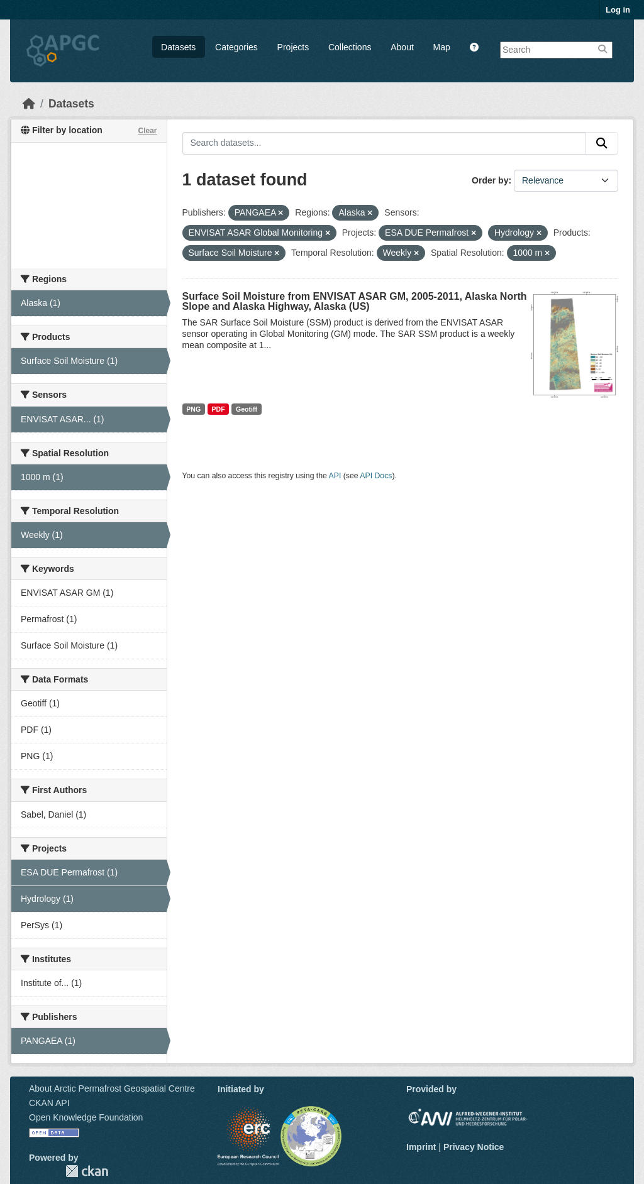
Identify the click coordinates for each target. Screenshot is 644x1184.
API (335, 475)
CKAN (86, 1171)
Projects (293, 47)
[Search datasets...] (384, 143)
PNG (193, 409)
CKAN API (49, 1103)
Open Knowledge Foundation (86, 1117)
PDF (218, 409)
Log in (618, 9)
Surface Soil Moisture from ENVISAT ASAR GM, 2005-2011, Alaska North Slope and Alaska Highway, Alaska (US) (354, 301)
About (402, 47)
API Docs (376, 475)
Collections (349, 47)
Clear (147, 130)
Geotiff (246, 409)
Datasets (178, 47)
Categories (236, 47)
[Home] (29, 103)
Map (441, 47)
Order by (490, 180)
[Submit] (602, 143)
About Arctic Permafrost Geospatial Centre (112, 1088)
